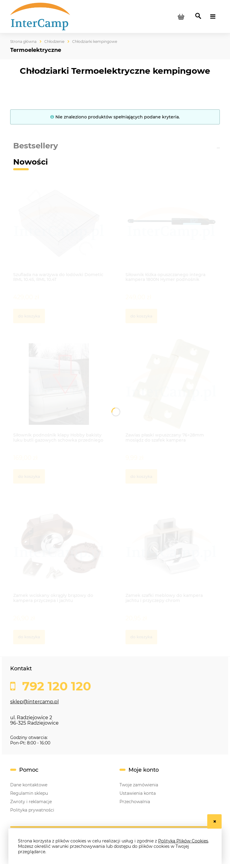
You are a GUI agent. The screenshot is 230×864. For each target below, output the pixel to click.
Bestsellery (35, 145)
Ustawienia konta (137, 793)
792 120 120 (55, 686)
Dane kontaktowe (28, 785)
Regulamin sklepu (29, 793)
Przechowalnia (134, 801)
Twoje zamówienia (138, 785)
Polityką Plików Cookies (183, 841)
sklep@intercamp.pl (34, 702)
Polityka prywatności (32, 810)
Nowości (30, 162)
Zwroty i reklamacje (31, 801)
